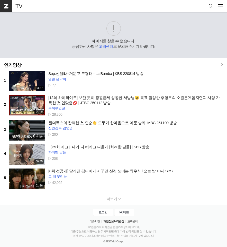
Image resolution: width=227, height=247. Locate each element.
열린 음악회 (57, 79)
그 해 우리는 (57, 176)
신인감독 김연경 (60, 128)
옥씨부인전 (56, 108)
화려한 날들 (57, 152)
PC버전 (124, 212)
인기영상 (12, 65)
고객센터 (106, 46)
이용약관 (94, 221)
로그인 (103, 212)
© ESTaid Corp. (113, 241)
